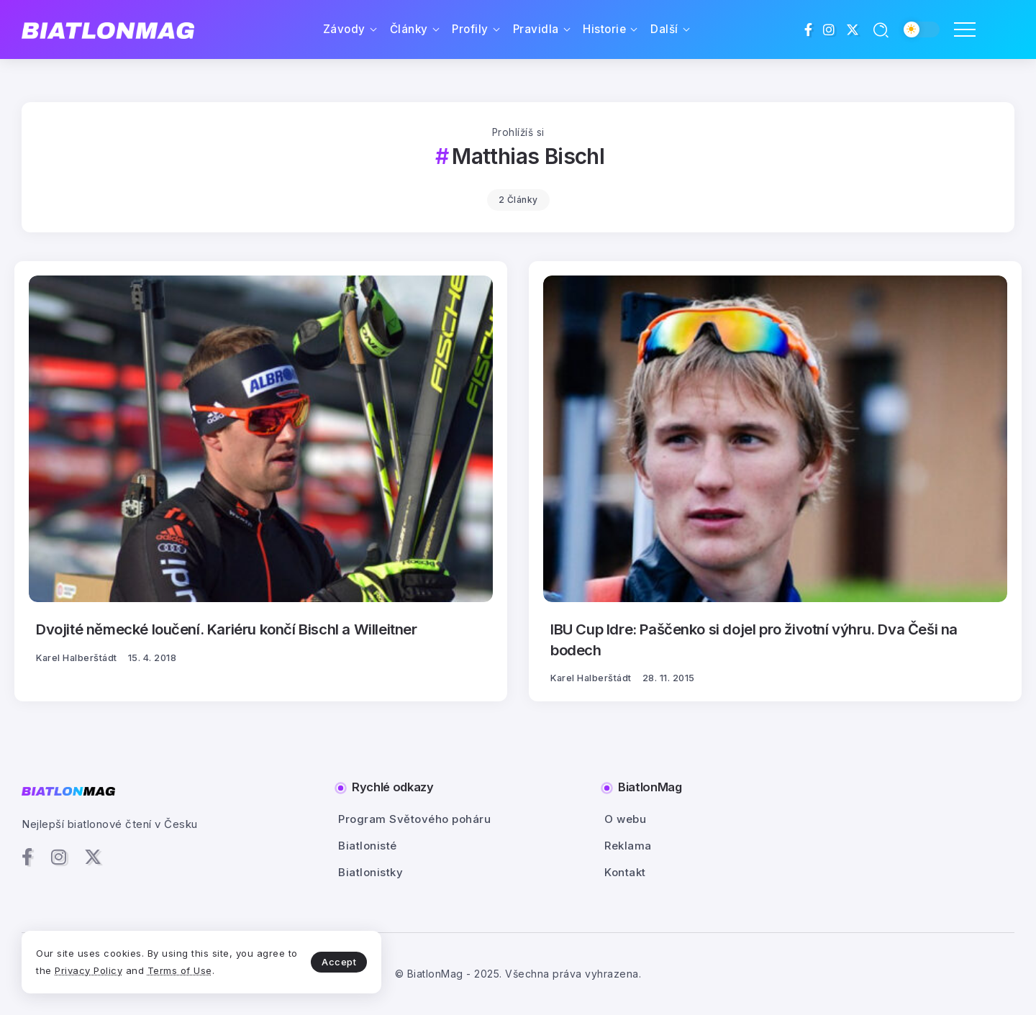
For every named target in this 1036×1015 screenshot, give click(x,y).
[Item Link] (261, 439)
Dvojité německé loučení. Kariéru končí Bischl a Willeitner (226, 629)
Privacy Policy (88, 970)
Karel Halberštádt (76, 657)
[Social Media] (808, 29)
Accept (339, 962)
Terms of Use (179, 970)
